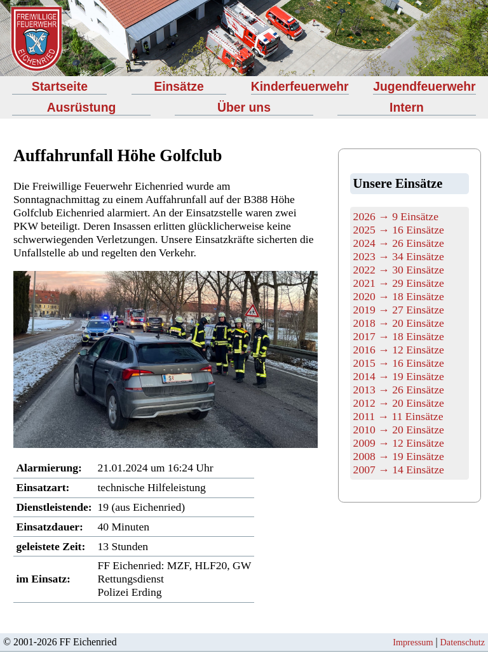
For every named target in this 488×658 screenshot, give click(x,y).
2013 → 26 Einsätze (398, 389)
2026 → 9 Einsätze (395, 216)
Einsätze (179, 86)
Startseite (60, 86)
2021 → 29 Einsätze (398, 283)
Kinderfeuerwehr (300, 86)
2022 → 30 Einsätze (398, 269)
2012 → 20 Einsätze (398, 403)
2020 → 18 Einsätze (398, 296)
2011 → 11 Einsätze (398, 416)
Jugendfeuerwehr (424, 86)
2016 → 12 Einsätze (398, 349)
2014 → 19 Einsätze (398, 376)
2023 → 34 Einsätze (398, 256)
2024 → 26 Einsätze (398, 243)
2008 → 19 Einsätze (398, 456)
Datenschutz (462, 642)
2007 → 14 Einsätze (398, 469)
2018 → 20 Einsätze (398, 323)
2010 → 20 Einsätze (398, 429)
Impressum (413, 642)
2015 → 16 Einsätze (398, 363)
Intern (407, 107)
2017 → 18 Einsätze (398, 336)
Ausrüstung (81, 107)
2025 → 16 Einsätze (398, 229)
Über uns (244, 107)
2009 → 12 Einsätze (398, 443)
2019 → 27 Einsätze (398, 309)
